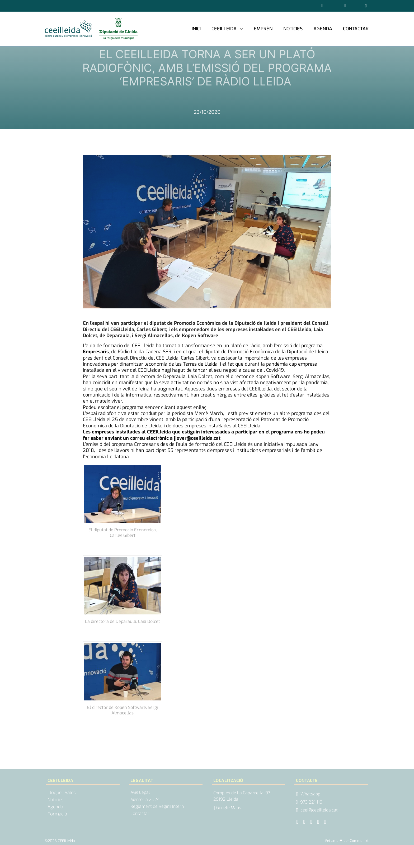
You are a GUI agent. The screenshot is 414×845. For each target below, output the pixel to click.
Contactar (356, 29)
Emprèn (263, 29)
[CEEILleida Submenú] (241, 28)
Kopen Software (273, 376)
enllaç (199, 407)
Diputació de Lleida (307, 351)
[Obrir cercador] (365, 6)
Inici (196, 29)
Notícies (293, 29)
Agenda (322, 29)
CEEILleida (224, 29)
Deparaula (174, 376)
